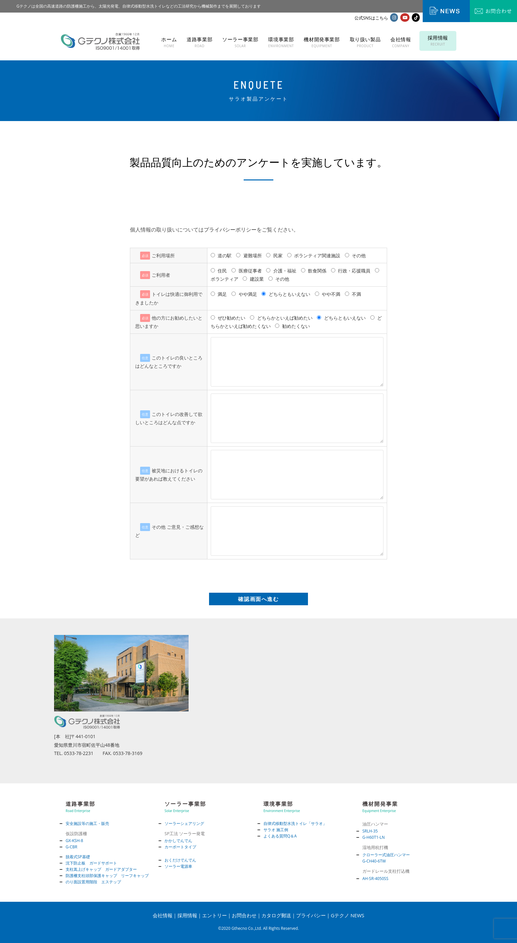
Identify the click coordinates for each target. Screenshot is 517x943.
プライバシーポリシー (230, 229)
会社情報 (162, 915)
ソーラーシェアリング (184, 823)
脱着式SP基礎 (78, 857)
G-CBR (71, 847)
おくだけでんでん (180, 860)
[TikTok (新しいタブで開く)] (416, 17)
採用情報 (187, 915)
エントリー (214, 915)
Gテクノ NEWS (347, 915)
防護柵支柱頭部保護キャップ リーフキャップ (107, 875)
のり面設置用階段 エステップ (93, 882)
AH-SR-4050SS (375, 878)
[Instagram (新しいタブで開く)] (394, 17)
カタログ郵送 (276, 915)
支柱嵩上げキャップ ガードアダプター (101, 869)
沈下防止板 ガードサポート (91, 863)
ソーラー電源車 (178, 866)
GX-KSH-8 (74, 840)
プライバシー (311, 915)
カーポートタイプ (180, 847)
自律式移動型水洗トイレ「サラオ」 (295, 823)
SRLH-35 (370, 831)
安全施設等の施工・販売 (87, 823)
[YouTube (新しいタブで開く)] (405, 17)
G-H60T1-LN (373, 837)
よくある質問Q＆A (280, 836)
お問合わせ (244, 915)
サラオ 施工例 (275, 830)
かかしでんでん (178, 840)
